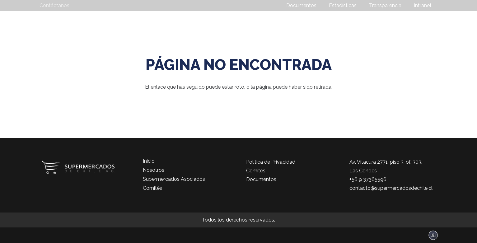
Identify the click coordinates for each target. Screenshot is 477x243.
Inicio (149, 161)
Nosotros (153, 170)
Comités (152, 188)
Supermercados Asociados (174, 179)
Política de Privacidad (270, 162)
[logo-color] (84, 24)
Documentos (261, 179)
